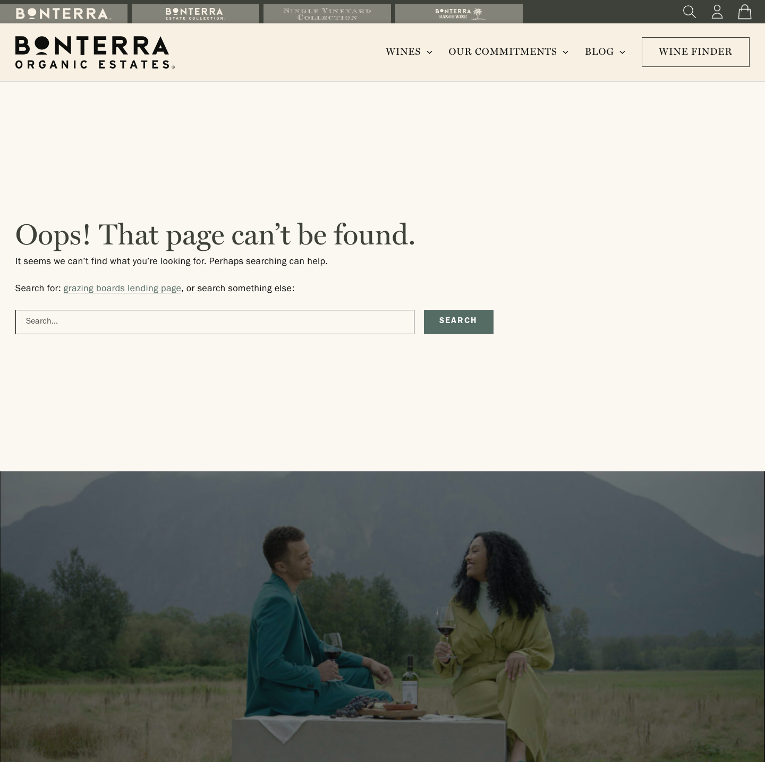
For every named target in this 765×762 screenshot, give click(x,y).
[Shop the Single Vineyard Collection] (327, 13)
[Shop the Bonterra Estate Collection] (195, 13)
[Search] (689, 11)
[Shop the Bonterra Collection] (64, 13)
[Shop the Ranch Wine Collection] (459, 13)
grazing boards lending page (122, 289)
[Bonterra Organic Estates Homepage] (95, 52)
